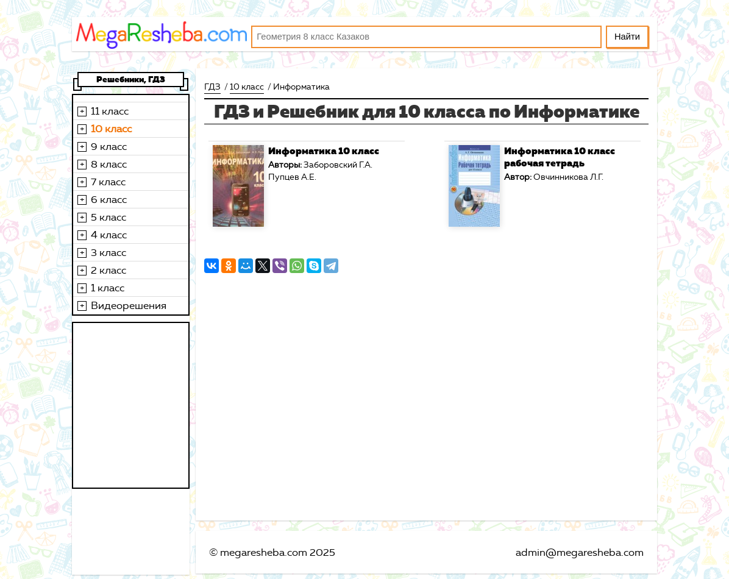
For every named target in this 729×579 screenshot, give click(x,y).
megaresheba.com (263, 552)
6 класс (109, 199)
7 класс (108, 182)
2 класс (108, 270)
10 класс (111, 129)
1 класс (107, 288)
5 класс (108, 217)
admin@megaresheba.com (580, 552)
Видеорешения (128, 305)
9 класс (109, 146)
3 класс (108, 252)
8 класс (109, 164)
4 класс (109, 235)
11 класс (110, 111)
